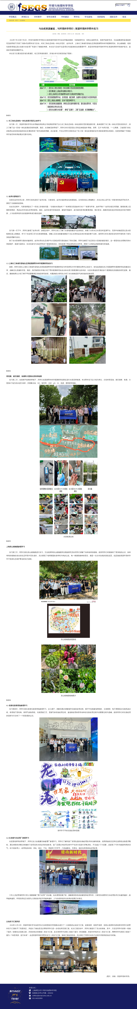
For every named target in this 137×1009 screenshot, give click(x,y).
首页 (16, 20)
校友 (124, 17)
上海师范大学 (37, 990)
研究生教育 (51, 17)
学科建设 (65, 17)
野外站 (77, 17)
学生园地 (88, 17)
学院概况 (12, 17)
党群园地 (101, 17)
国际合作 (113, 17)
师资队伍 (25, 17)
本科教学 (38, 17)
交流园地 (22, 20)
